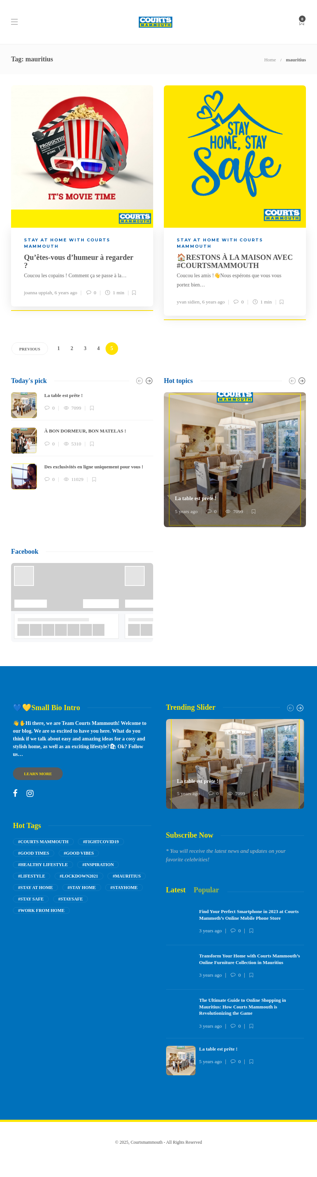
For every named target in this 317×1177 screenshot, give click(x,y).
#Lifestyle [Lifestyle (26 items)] (31, 876)
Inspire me (150, 1157)
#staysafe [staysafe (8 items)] (70, 899)
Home (270, 59)
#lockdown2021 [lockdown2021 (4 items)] (79, 876)
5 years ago (186, 511)
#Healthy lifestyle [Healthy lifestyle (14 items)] (43, 864)
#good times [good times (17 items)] (33, 853)
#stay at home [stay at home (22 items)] (35, 887)
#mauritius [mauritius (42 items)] (127, 876)
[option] (82, 440)
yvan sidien (188, 302)
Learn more (38, 773)
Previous (29, 349)
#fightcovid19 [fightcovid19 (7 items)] (101, 841)
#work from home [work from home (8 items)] (41, 910)
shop (178, 1157)
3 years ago (210, 930)
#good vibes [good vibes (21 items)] (79, 853)
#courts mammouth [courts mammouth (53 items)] (43, 841)
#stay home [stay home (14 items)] (82, 887)
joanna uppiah (38, 292)
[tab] (176, 890)
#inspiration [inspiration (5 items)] (98, 864)
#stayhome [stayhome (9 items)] (124, 887)
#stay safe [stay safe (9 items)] (31, 899)
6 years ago (66, 292)
